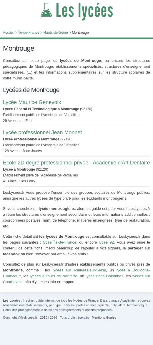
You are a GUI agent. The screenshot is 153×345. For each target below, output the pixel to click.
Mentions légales (104, 317)
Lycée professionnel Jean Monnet (42, 132)
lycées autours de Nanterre (53, 276)
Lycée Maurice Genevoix (32, 102)
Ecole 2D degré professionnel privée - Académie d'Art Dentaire (76, 163)
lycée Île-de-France (59, 242)
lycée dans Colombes (104, 276)
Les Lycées (76, 12)
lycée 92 (106, 242)
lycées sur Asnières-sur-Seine (79, 270)
